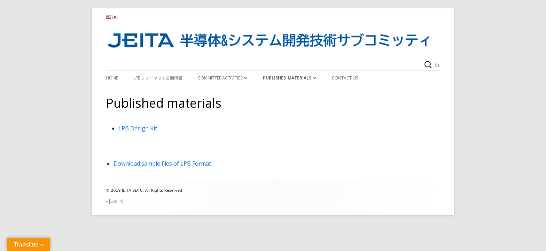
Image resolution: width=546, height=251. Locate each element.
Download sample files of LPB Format (162, 163)
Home (112, 78)
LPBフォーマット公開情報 (157, 78)
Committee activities (220, 78)
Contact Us (345, 78)
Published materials (287, 78)
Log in (116, 201)
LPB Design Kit (137, 128)
